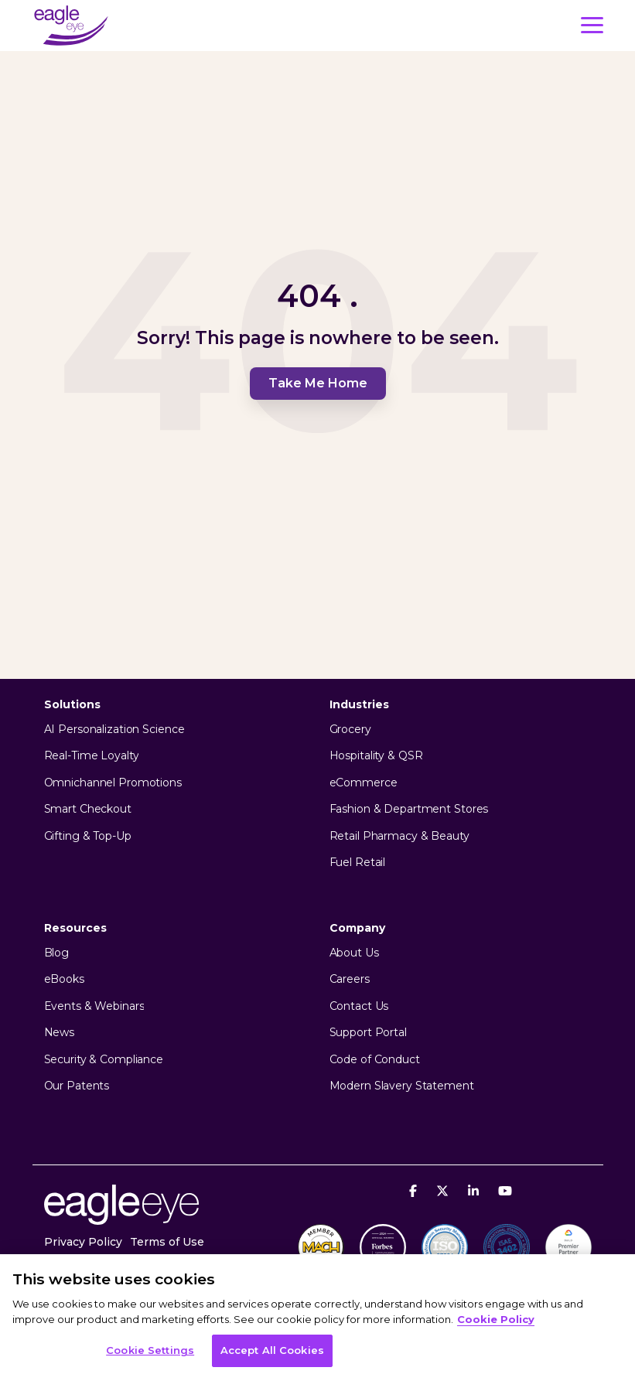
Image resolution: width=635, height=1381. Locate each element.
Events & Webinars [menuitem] (94, 1006)
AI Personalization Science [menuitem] (114, 729)
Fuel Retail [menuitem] (357, 862)
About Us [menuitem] (354, 953)
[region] (317, 1317)
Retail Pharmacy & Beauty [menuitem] (399, 836)
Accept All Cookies (272, 1350)
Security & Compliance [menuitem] (103, 1059)
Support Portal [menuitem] (368, 1032)
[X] (444, 1190)
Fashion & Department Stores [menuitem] (409, 809)
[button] (592, 24)
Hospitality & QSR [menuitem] (376, 755)
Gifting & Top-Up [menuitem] (87, 836)
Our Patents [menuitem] (77, 1086)
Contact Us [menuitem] (359, 1006)
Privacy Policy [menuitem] (83, 1242)
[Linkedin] (475, 1190)
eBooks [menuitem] (64, 979)
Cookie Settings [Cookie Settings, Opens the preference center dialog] (150, 1350)
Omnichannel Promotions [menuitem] (113, 782)
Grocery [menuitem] (350, 729)
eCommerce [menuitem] (363, 782)
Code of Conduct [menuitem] (374, 1059)
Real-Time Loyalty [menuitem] (91, 755)
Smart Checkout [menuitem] (87, 809)
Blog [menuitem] (57, 953)
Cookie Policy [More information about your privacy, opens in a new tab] (495, 1319)
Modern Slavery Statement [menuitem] (401, 1086)
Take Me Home (317, 383)
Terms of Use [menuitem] (167, 1242)
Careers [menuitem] (349, 979)
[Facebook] (415, 1190)
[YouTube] (505, 1190)
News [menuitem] (59, 1032)
